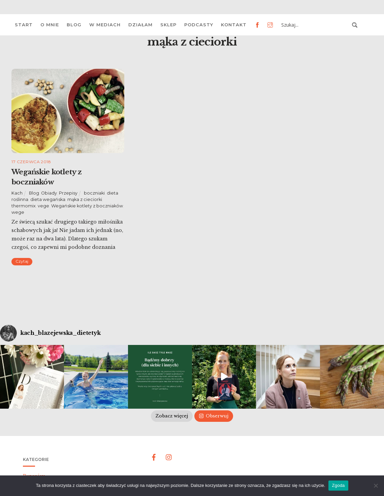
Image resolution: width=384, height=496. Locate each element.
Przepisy (68, 193)
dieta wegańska (47, 199)
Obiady (49, 193)
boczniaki (94, 193)
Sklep (168, 24)
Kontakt (234, 24)
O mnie (49, 24)
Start (24, 24)
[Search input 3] (314, 25)
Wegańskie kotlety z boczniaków (87, 205)
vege (43, 205)
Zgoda (338, 485)
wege (17, 212)
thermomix (23, 205)
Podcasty (198, 24)
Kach (17, 193)
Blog (74, 24)
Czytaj (21, 261)
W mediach (105, 24)
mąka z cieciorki (84, 199)
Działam (140, 24)
